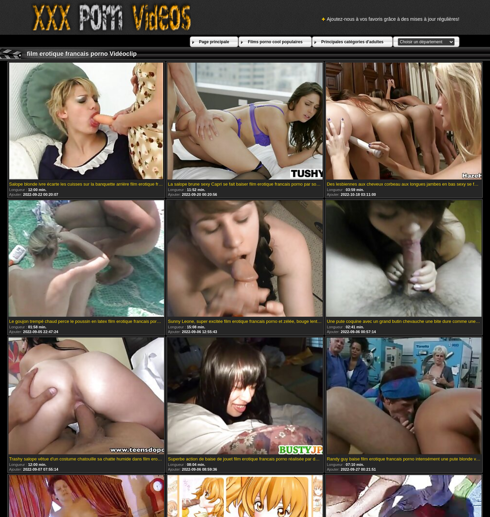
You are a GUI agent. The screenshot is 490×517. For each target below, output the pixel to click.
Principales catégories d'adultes (352, 42)
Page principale (214, 42)
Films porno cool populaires (275, 42)
